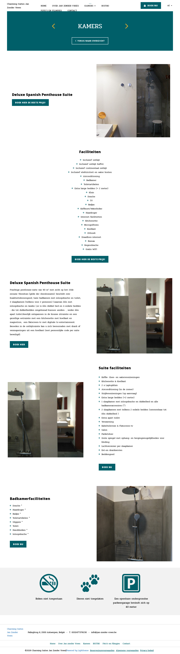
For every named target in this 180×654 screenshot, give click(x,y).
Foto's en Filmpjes (51, 10)
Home (44, 5)
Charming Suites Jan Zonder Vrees (18, 5)
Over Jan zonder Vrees (65, 5)
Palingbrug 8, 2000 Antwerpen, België (46, 632)
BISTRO (105, 5)
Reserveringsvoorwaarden (102, 650)
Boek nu (151, 5)
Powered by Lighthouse (77, 650)
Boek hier (19, 344)
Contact (72, 10)
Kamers (90, 5)
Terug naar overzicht (90, 40)
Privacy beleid (147, 650)
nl (169, 5)
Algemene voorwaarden (127, 650)
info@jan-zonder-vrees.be (103, 632)
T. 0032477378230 (78, 632)
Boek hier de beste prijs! (30, 102)
